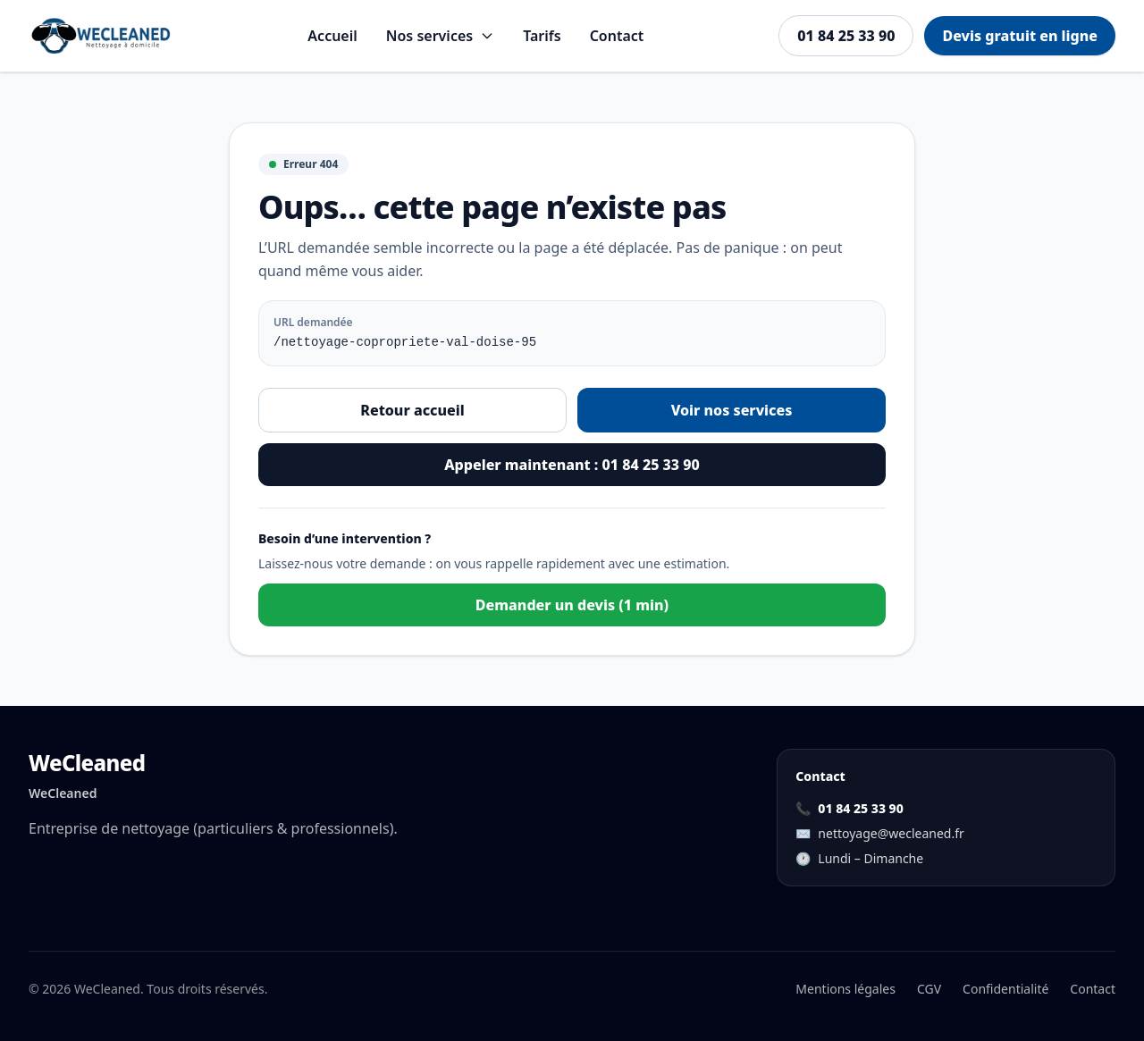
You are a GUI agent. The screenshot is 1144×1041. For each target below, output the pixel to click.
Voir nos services (732, 410)
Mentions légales (845, 988)
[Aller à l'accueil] (100, 35)
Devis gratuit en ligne (1020, 36)
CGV (929, 988)
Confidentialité (1005, 988)
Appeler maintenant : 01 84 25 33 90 (571, 464)
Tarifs (541, 36)
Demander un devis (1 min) (572, 605)
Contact (617, 36)
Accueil (332, 36)
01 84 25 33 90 (846, 36)
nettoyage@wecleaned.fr (890, 833)
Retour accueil (412, 410)
